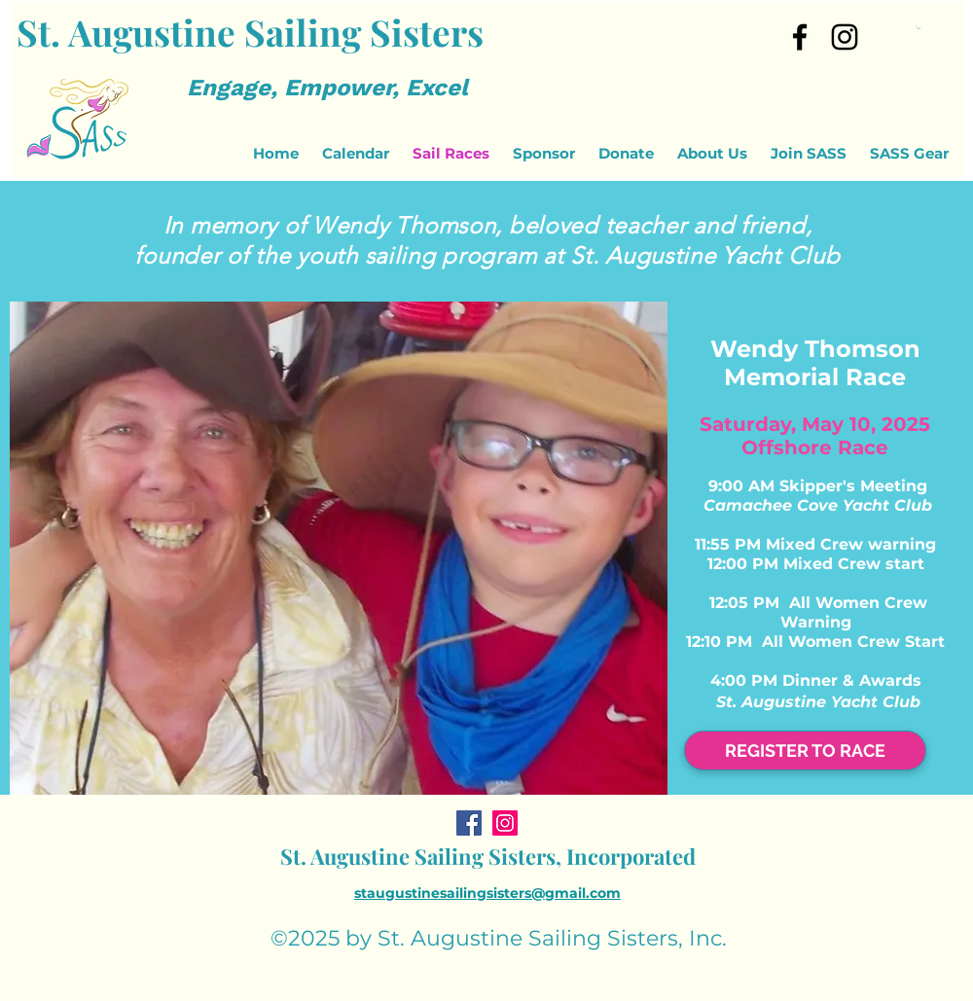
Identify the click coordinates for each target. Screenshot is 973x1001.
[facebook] (799, 36)
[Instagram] (844, 36)
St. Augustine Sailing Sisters (250, 31)
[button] (918, 27)
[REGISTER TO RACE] (805, 750)
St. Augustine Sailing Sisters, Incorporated (488, 856)
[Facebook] (469, 823)
